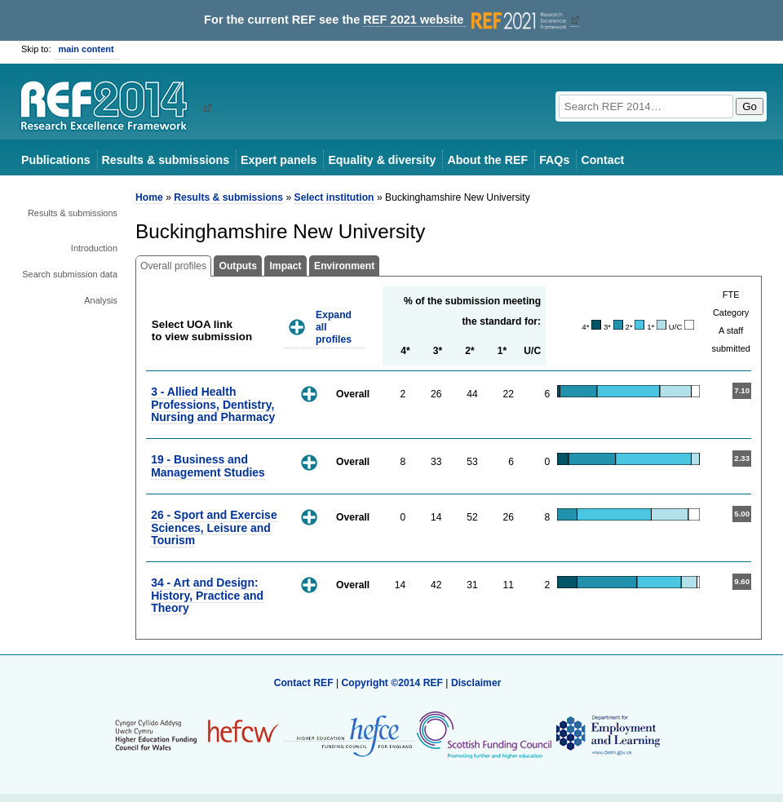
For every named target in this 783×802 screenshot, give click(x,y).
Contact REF (304, 683)
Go (749, 106)
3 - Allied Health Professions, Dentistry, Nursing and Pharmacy (213, 404)
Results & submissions (165, 159)
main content (86, 49)
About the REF (487, 159)
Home (149, 197)
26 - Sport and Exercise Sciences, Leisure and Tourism (214, 527)
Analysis (100, 300)
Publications (56, 159)
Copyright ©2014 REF (393, 683)
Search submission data (69, 274)
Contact (602, 159)
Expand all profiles (334, 326)
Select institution (334, 197)
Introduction (94, 248)
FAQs (554, 159)
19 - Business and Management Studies (208, 465)
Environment (344, 266)
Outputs (238, 266)
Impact (285, 266)
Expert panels (278, 159)
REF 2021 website (466, 20)
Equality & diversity (382, 159)
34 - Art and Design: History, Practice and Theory (207, 595)
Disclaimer (476, 683)
